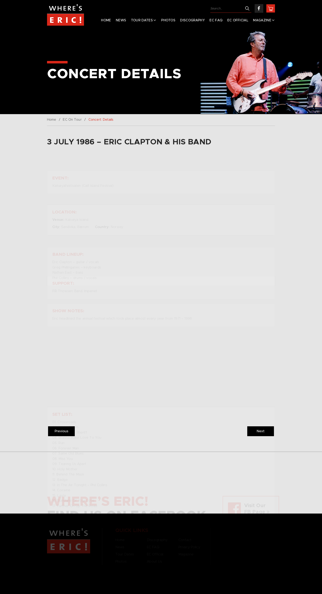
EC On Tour (72, 119)
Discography (192, 20)
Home (106, 20)
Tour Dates (142, 20)
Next (260, 431)
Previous (61, 431)
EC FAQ (215, 20)
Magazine (262, 20)
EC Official (237, 20)
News (121, 20)
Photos (168, 20)
